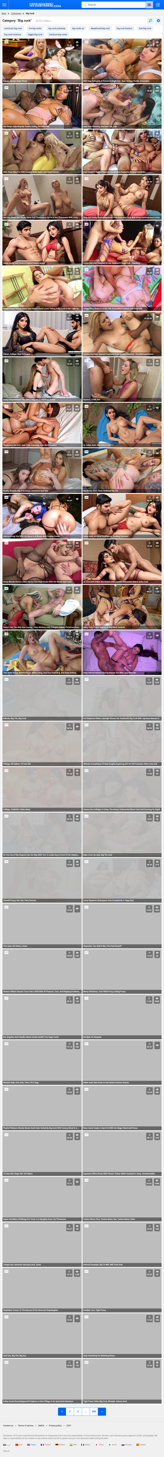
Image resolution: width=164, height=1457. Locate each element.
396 (94, 1411)
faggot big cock (35, 34)
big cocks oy (78, 28)
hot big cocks (35, 28)
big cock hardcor (124, 28)
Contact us (8, 1425)
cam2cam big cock (13, 28)
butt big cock (145, 28)
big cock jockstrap (56, 28)
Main (4, 13)
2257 (68, 1425)
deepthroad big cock (100, 28)
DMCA (41, 1425)
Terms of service (25, 1425)
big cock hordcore (12, 34)
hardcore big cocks (58, 34)
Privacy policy (55, 1425)
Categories (16, 13)
